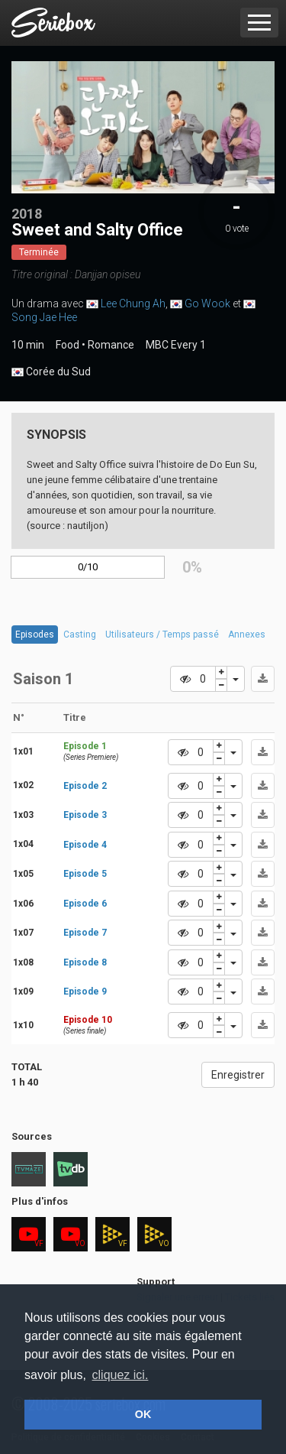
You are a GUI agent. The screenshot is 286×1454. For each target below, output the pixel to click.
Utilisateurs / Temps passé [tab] (162, 634)
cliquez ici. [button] (120, 1374)
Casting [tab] (79, 634)
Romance (111, 345)
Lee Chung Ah (133, 303)
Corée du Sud (51, 372)
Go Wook (207, 303)
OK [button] (143, 1414)
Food (67, 345)
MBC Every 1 (176, 345)
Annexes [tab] (246, 634)
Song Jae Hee (44, 317)
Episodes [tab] (34, 634)
